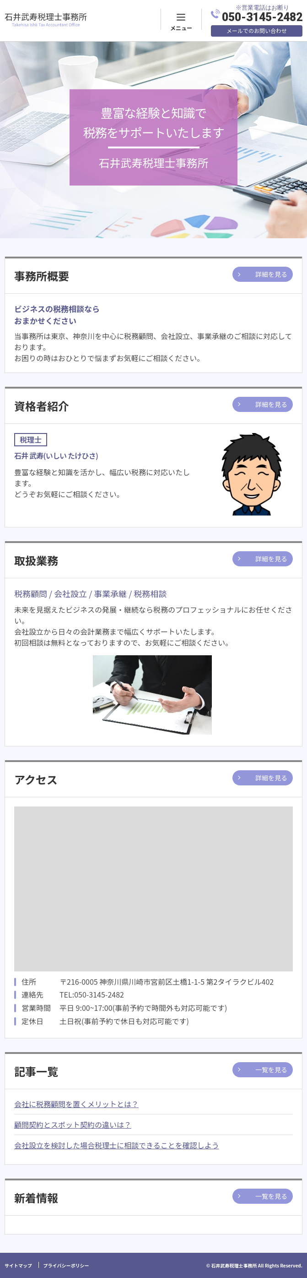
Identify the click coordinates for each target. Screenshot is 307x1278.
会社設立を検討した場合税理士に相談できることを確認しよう (116, 1145)
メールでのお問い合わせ (256, 30)
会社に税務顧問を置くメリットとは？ (76, 1103)
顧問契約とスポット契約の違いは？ (72, 1124)
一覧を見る (271, 1069)
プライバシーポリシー (66, 1265)
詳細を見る (271, 274)
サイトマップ (18, 1265)
